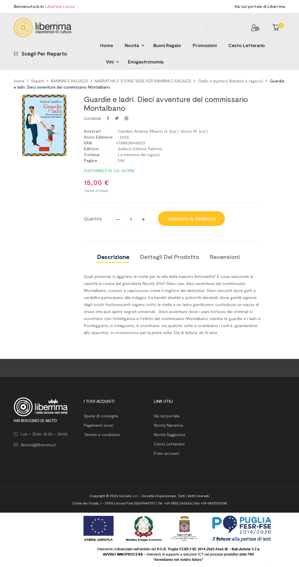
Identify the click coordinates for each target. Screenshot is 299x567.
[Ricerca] (149, 27)
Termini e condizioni (102, 434)
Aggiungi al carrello (191, 219)
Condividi (108, 118)
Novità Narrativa (168, 425)
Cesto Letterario (169, 444)
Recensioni (225, 256)
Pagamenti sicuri (98, 425)
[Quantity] (131, 219)
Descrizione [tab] (113, 256)
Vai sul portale (167, 416)
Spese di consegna (101, 416)
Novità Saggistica (169, 434)
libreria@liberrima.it (38, 444)
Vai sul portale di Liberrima (259, 6)
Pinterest (126, 118)
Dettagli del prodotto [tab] (169, 256)
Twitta (117, 118)
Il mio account (166, 453)
